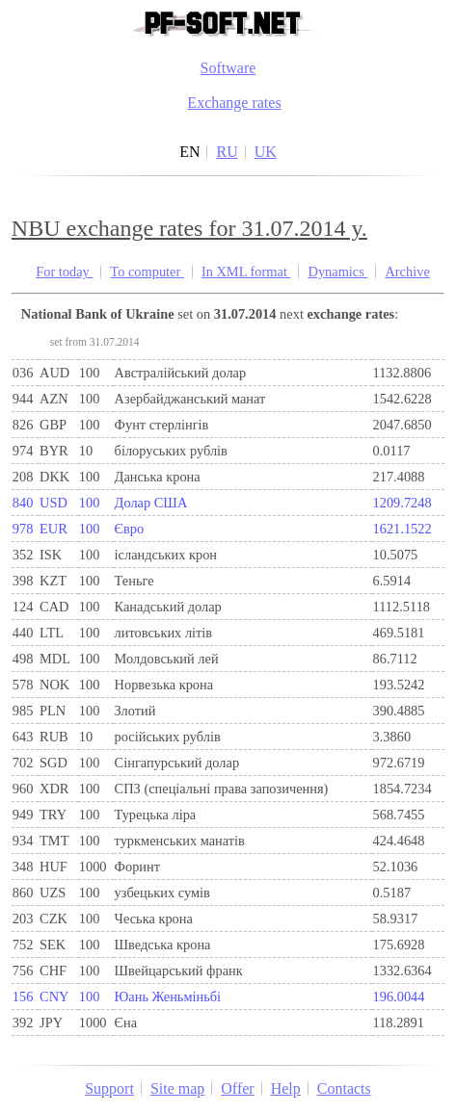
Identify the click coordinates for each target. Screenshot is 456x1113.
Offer (237, 1088)
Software (228, 68)
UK (266, 151)
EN (189, 151)
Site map (177, 1088)
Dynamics (337, 271)
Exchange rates (234, 102)
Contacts (344, 1088)
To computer (147, 271)
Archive (407, 271)
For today (64, 271)
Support (109, 1088)
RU (226, 151)
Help (286, 1088)
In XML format (246, 271)
